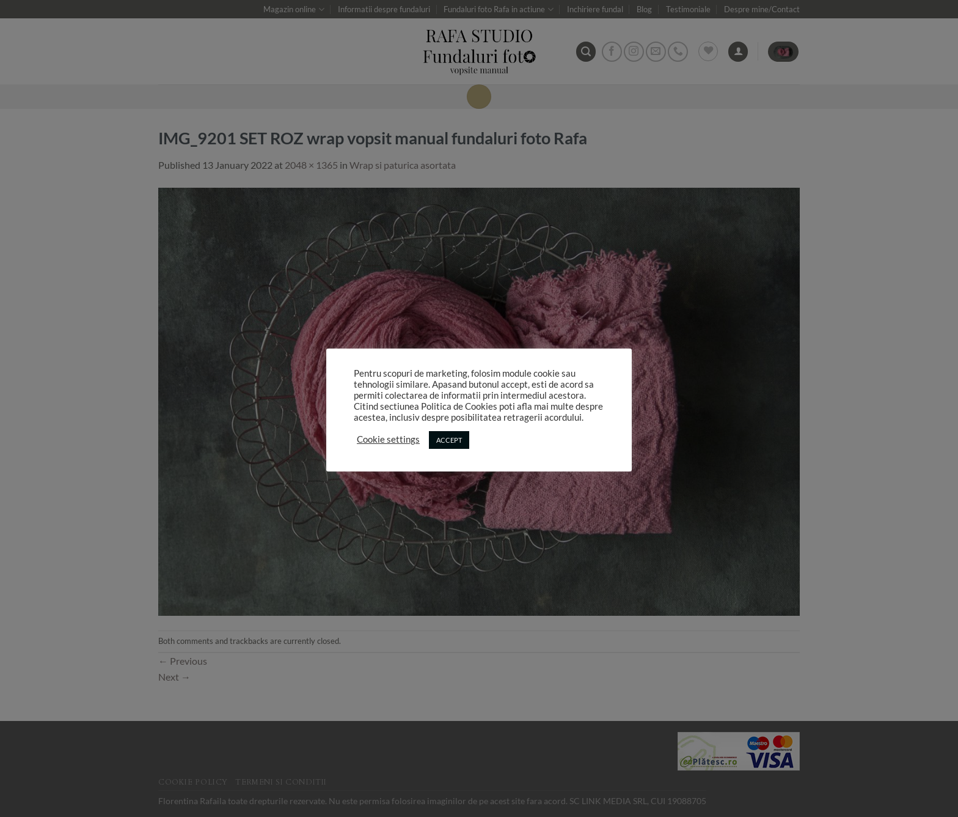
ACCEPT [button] (449, 440)
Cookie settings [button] (388, 439)
